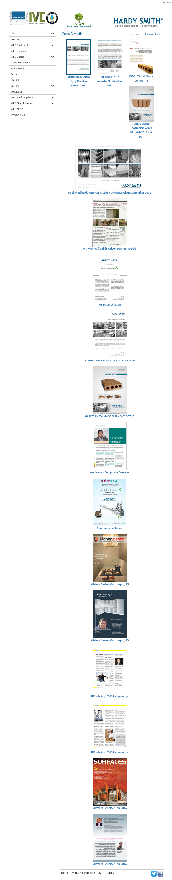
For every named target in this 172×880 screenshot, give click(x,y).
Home (137, 34)
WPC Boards (17, 56)
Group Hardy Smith (21, 62)
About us (15, 33)
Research (15, 74)
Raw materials (18, 68)
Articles (109, 873)
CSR (100, 873)
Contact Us (16, 91)
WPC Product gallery (22, 97)
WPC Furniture (19, 50)
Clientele (15, 80)
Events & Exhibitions (83, 873)
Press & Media (19, 114)
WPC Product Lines (21, 45)
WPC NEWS (17, 109)
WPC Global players (21, 103)
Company (16, 39)
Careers (15, 85)
